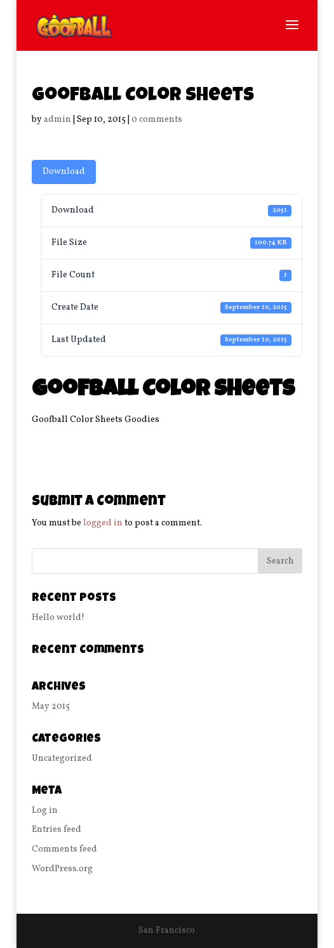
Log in (45, 811)
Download (64, 172)
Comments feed (64, 849)
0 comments (156, 120)
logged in (103, 523)
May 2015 (51, 707)
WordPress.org (62, 869)
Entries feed (56, 830)
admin (57, 120)
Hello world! (58, 618)
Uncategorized (62, 759)
